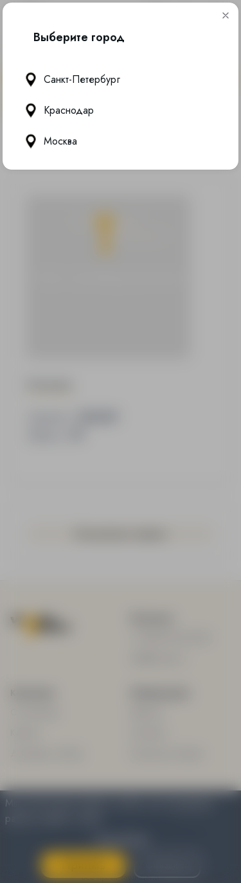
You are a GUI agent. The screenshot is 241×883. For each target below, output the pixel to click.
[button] (225, 16)
